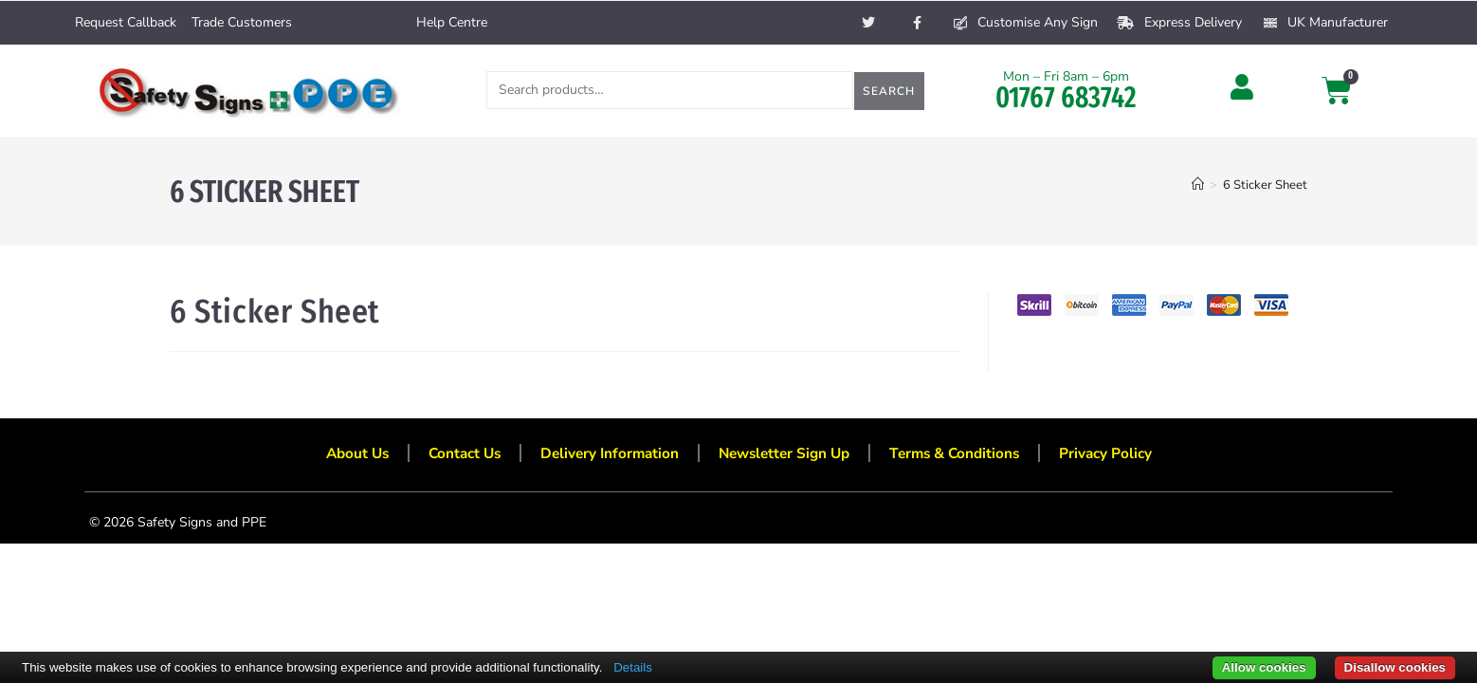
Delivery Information (604, 456)
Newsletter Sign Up (785, 456)
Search (889, 91)
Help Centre (451, 22)
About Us (343, 456)
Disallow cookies (1395, 667)
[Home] (1198, 185)
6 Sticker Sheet (1265, 185)
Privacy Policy (1119, 456)
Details (632, 667)
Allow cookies (1264, 667)
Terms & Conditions (963, 456)
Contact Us (454, 456)
